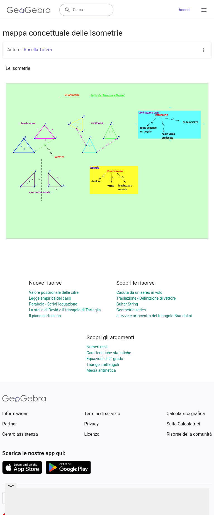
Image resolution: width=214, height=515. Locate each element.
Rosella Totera (38, 49)
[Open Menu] (204, 10)
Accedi (185, 10)
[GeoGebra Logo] (28, 10)
